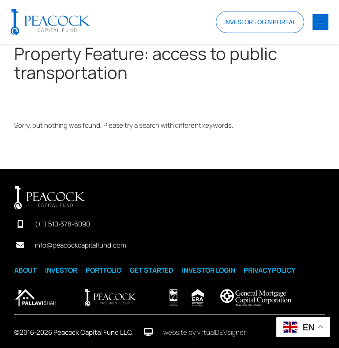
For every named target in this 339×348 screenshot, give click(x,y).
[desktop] (148, 332)
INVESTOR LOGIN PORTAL (260, 22)
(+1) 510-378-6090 (62, 224)
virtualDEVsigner (221, 332)
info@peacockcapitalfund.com (80, 245)
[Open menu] (320, 22)
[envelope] (20, 245)
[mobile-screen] (20, 224)
